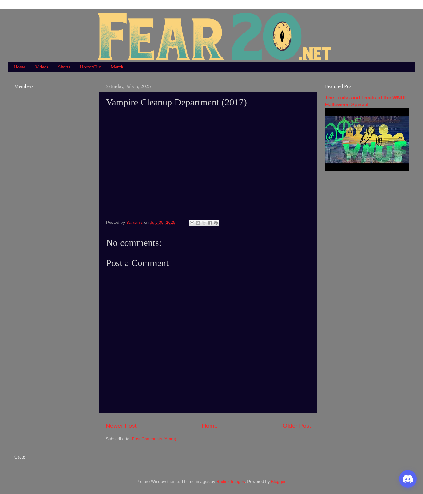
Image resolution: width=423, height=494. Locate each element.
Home (20, 66)
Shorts (64, 66)
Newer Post (121, 425)
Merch (117, 66)
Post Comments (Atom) (154, 439)
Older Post (297, 425)
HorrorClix (90, 66)
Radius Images (231, 481)
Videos (41, 66)
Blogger (278, 481)
